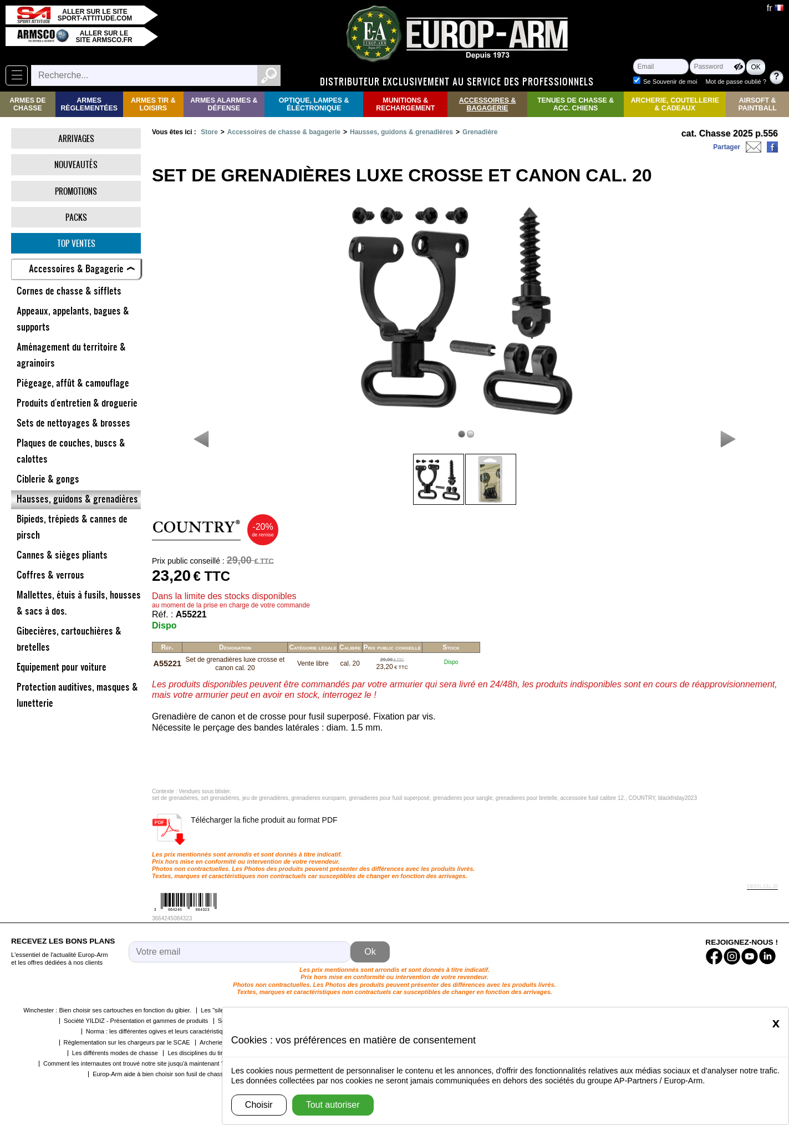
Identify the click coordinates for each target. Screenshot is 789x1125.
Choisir (259, 1104)
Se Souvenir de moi (670, 81)
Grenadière (479, 132)
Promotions (76, 191)
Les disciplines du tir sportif (204, 1053)
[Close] (775, 1022)
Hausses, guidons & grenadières (401, 132)
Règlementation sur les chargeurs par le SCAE (127, 1042)
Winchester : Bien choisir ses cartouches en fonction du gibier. (107, 1010)
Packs (76, 217)
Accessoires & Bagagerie (487, 104)
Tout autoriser (333, 1104)
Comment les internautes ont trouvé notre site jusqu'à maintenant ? (134, 1063)
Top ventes (76, 243)
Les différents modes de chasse (115, 1053)
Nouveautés (76, 164)
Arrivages (76, 138)
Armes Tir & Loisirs (153, 104)
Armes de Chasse (27, 104)
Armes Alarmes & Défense (223, 104)
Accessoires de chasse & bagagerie (283, 132)
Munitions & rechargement (405, 104)
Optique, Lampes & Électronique (314, 104)
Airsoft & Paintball (758, 104)
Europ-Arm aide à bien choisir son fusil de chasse (160, 1074)
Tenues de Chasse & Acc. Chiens (575, 104)
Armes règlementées (89, 104)
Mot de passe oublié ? (736, 81)
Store (209, 132)
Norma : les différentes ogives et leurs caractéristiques (159, 1031)
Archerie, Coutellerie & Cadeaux (675, 104)
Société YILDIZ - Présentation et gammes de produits (136, 1020)
